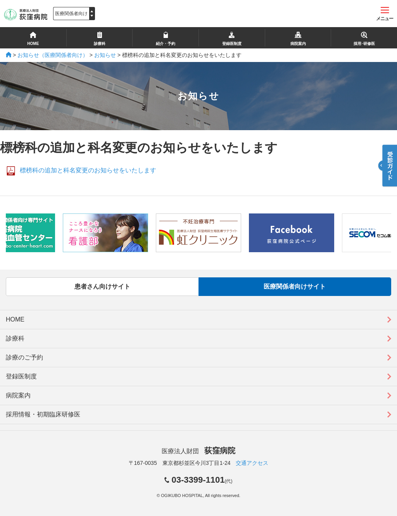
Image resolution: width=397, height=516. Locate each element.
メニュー (384, 14)
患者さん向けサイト (102, 286)
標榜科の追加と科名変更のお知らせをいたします (88, 170)
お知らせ (105, 55)
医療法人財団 (198, 451)
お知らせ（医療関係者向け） (52, 55)
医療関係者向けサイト (295, 286)
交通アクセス (252, 463)
